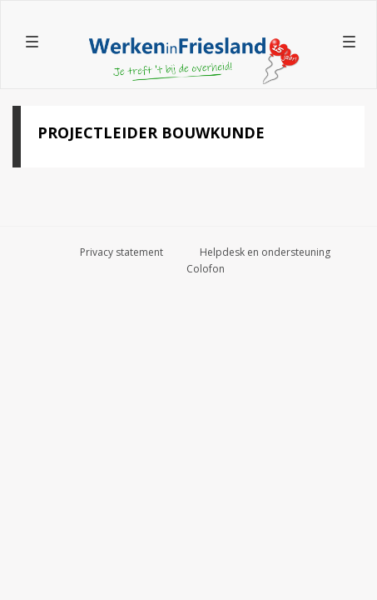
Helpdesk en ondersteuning (265, 252)
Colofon (205, 269)
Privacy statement (121, 252)
